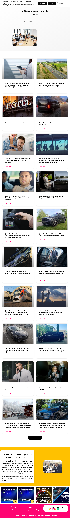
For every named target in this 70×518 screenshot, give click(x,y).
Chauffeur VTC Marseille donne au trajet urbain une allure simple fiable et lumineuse (17, 160)
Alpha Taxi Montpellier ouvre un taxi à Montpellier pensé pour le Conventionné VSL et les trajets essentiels (18, 85)
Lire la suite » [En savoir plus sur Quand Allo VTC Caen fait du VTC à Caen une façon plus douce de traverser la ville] (8, 393)
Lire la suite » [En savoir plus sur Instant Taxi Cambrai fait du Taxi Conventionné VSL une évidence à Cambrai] (42, 393)
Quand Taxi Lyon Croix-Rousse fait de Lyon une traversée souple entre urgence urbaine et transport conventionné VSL (18, 425)
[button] (35, 438)
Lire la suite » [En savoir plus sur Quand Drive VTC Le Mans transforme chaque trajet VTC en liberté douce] (42, 202)
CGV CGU (54, 515)
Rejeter (52, 3)
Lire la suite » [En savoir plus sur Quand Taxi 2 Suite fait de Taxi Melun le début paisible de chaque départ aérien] (42, 239)
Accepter (42, 3)
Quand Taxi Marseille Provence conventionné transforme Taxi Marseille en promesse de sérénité (17, 235)
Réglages (17, 5)
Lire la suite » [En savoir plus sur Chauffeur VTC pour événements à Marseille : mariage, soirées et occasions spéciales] (8, 203)
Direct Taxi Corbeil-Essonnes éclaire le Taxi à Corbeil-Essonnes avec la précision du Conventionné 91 (51, 85)
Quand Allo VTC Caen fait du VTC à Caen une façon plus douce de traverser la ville (18, 387)
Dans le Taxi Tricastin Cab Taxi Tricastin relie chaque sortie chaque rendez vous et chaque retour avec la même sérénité (51, 350)
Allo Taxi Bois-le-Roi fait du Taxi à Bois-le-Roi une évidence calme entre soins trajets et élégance (17, 350)
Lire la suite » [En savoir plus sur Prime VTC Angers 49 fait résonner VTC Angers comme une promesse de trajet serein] (8, 279)
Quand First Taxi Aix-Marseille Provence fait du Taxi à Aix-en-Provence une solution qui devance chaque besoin (17, 312)
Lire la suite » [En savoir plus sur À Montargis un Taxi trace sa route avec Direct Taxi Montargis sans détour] (8, 126)
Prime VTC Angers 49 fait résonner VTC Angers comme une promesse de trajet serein (17, 273)
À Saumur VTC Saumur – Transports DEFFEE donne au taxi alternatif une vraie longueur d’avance (50, 312)
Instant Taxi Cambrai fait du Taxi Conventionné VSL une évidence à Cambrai (50, 387)
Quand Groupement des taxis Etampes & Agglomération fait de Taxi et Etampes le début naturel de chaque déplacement (52, 425)
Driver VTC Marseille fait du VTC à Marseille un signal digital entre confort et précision (51, 122)
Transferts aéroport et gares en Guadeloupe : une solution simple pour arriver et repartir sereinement (51, 160)
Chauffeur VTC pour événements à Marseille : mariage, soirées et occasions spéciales (18, 198)
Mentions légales (46, 515)
